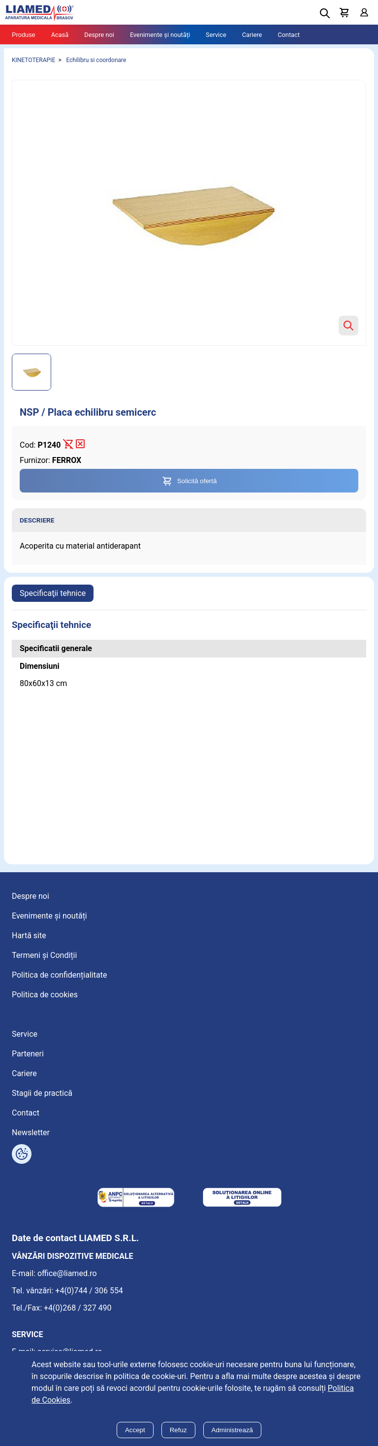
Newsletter (31, 1132)
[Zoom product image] (348, 325)
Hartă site (29, 935)
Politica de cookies (45, 994)
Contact (289, 34)
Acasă (60, 34)
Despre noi (99, 34)
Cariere (252, 34)
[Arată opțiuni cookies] (22, 1154)
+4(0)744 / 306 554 (89, 1290)
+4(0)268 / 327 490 (78, 1308)
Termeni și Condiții (44, 955)
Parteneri (28, 1053)
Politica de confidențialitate (59, 975)
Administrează (232, 1430)
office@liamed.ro (67, 1273)
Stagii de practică (42, 1093)
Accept (135, 1430)
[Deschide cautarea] (325, 13)
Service (216, 34)
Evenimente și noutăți (160, 34)
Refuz (178, 1430)
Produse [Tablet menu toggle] (23, 34)
